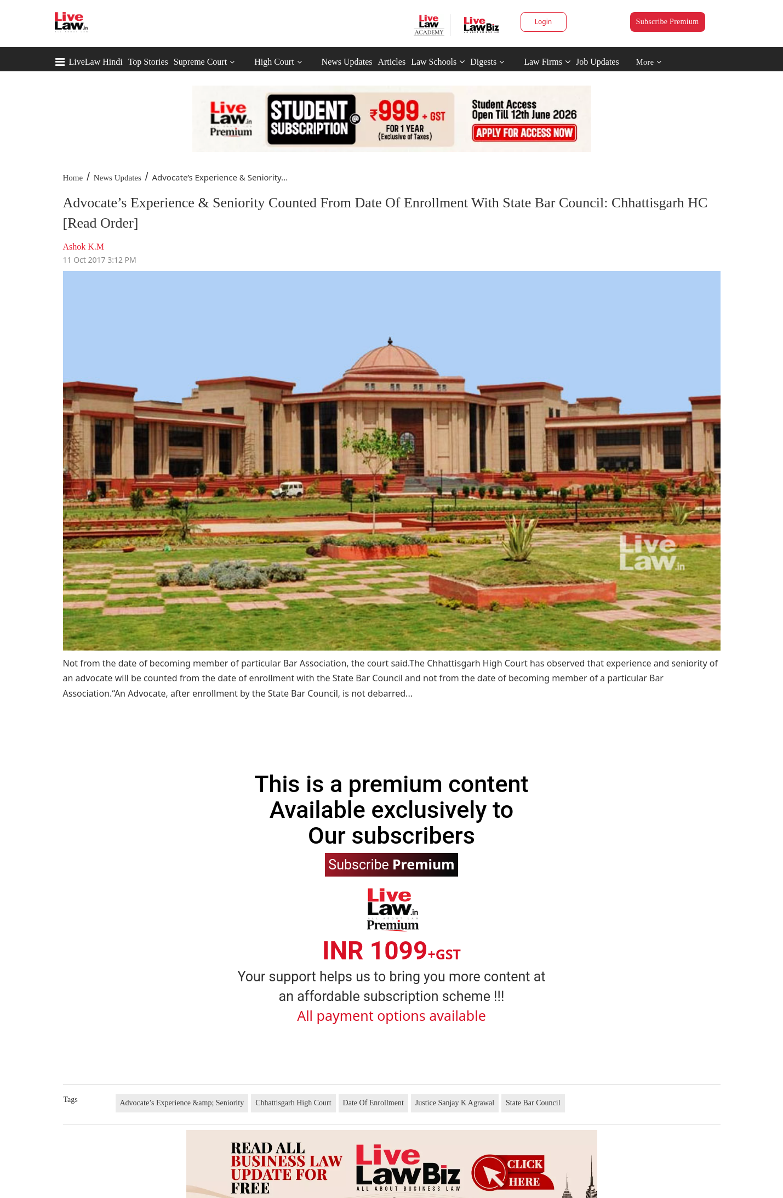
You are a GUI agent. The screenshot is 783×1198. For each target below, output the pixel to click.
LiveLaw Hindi (96, 61)
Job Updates (597, 61)
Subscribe (391, 864)
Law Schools (438, 61)
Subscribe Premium (667, 22)
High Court (274, 61)
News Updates (347, 61)
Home (73, 177)
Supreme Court (200, 61)
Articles (391, 61)
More (649, 62)
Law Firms (547, 61)
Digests (483, 61)
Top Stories (148, 61)
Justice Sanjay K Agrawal (454, 1103)
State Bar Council (533, 1103)
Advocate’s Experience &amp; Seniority (182, 1103)
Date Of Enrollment (373, 1103)
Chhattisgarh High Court (293, 1103)
